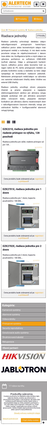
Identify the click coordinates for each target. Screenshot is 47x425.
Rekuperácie (8, 342)
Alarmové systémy (11, 314)
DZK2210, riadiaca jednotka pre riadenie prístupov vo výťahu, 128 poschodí (21, 133)
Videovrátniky (8, 319)
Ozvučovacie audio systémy (15, 333)
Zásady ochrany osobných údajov (27, 413)
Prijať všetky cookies (30, 420)
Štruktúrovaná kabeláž (12, 337)
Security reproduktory (12, 328)
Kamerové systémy (11, 310)
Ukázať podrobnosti (10, 419)
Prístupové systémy (11, 323)
